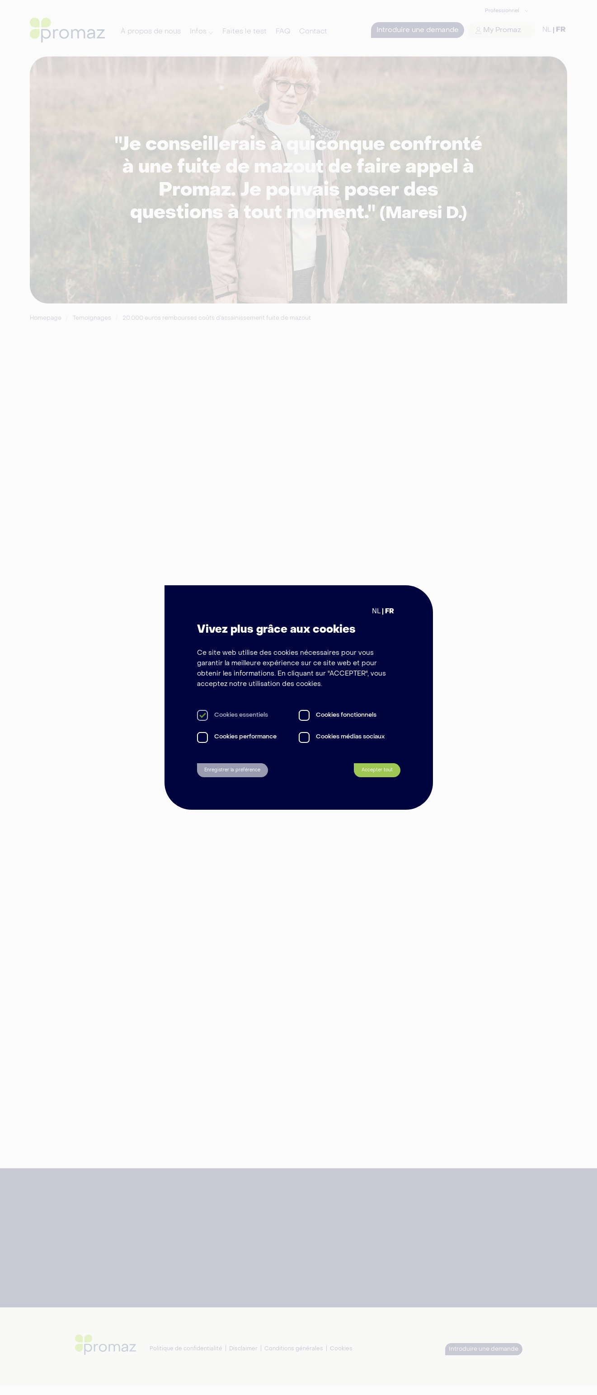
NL (376, 608)
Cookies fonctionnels (346, 712)
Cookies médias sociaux (350, 734)
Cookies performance (245, 734)
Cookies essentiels (241, 712)
